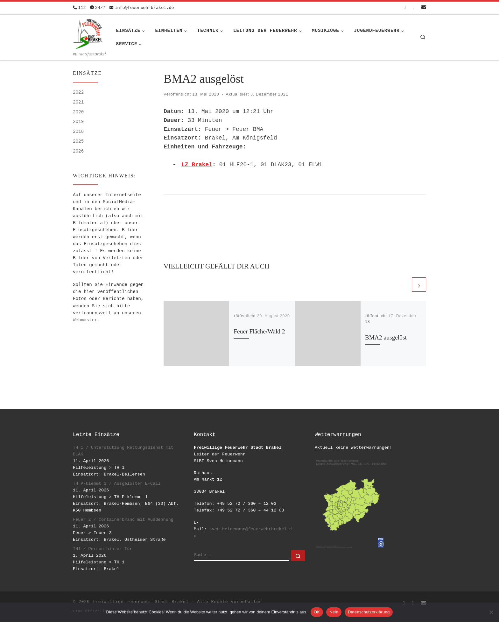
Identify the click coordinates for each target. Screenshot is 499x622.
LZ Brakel (196, 164)
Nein (333, 612)
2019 (78, 121)
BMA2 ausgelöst (386, 337)
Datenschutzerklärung (369, 612)
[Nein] (491, 612)
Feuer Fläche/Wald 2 (259, 331)
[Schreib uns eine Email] (423, 7)
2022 (78, 92)
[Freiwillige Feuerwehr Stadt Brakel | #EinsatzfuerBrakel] (88, 32)
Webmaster (85, 320)
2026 (78, 151)
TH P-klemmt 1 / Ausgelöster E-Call (116, 483)
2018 (78, 131)
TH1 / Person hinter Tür (102, 549)
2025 (78, 141)
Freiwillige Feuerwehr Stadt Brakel (140, 601)
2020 (78, 112)
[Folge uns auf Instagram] (413, 7)
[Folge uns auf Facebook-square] (404, 7)
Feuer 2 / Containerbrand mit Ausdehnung (123, 519)
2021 (78, 102)
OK (317, 612)
